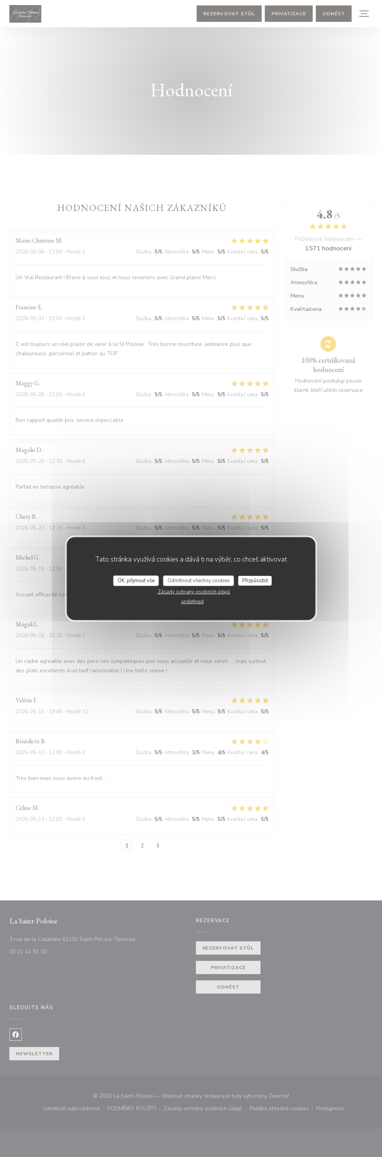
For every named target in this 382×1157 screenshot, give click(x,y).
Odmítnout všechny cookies (198, 580)
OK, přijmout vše (136, 580)
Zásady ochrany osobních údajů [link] (194, 591)
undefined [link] (192, 601)
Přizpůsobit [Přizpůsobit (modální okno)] (255, 580)
